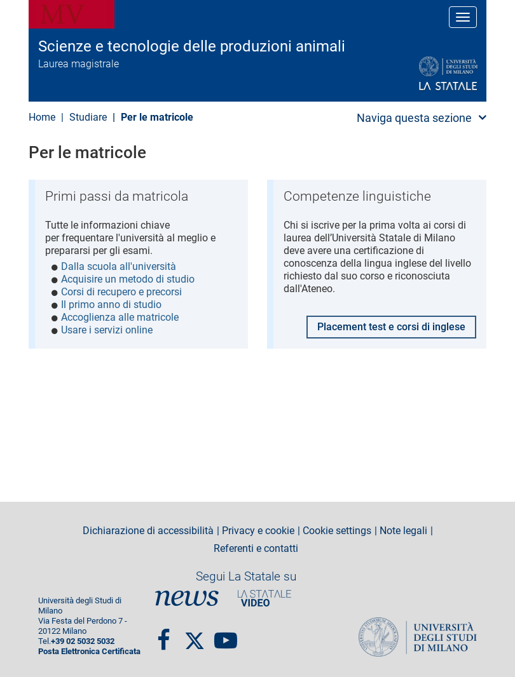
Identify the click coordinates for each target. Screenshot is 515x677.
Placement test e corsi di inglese (391, 325)
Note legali (403, 531)
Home (42, 117)
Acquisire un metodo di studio (128, 279)
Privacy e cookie (258, 531)
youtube (225, 635)
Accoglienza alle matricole (120, 317)
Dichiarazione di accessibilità (148, 531)
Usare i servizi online (107, 330)
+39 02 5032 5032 (82, 641)
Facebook (163, 635)
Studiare (88, 117)
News (187, 598)
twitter (194, 635)
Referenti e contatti (256, 548)
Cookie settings (337, 531)
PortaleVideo (264, 598)
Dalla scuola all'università (118, 266)
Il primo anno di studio (111, 304)
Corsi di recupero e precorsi (121, 292)
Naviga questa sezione (414, 117)
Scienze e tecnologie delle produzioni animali (191, 46)
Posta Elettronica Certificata (89, 651)
